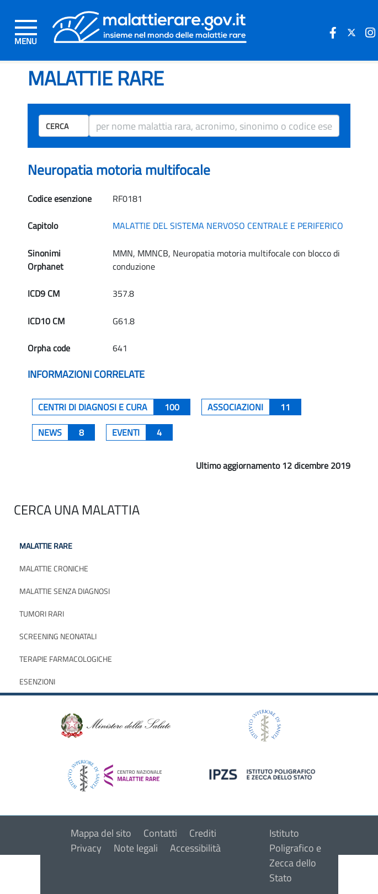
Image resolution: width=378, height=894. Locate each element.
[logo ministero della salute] (114, 725)
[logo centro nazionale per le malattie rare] (115, 772)
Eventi (142, 432)
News (66, 432)
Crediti (202, 833)
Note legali (136, 848)
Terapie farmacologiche (65, 659)
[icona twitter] (351, 32)
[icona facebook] (332, 32)
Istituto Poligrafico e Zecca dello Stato (295, 855)
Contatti (160, 833)
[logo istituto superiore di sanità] (263, 725)
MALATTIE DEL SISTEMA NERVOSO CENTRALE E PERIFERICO (228, 225)
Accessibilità (195, 848)
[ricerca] (214, 126)
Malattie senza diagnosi (64, 591)
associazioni (254, 407)
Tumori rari (41, 613)
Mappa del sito (101, 833)
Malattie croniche (53, 568)
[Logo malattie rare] (149, 25)
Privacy (86, 848)
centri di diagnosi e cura (114, 407)
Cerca (57, 126)
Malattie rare (45, 546)
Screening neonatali (58, 636)
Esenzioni (37, 681)
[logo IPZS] (263, 773)
